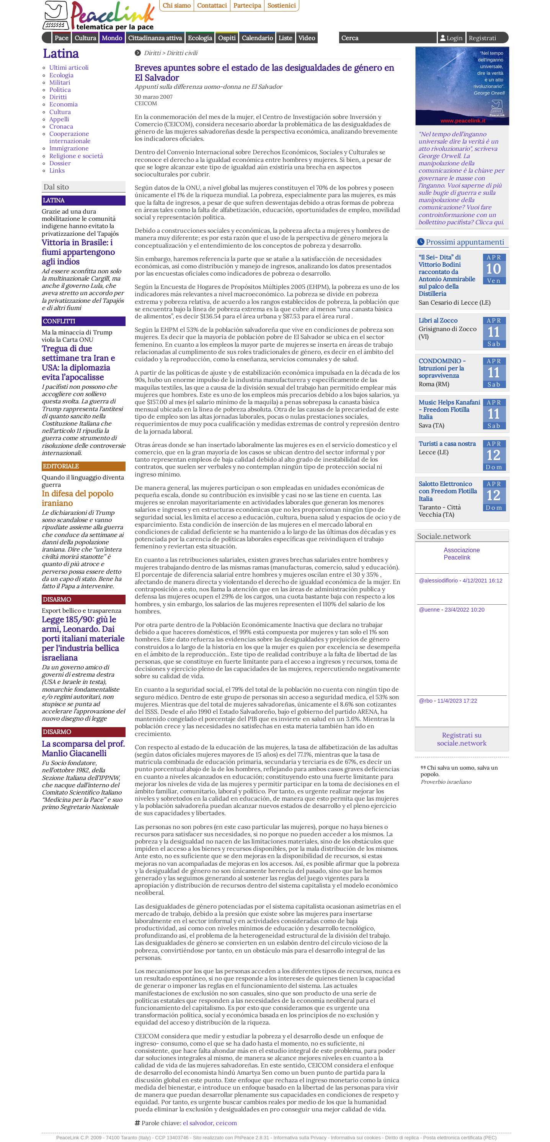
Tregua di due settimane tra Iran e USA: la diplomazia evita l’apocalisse (78, 362)
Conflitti (59, 321)
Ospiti (227, 38)
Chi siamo (177, 5)
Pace (62, 38)
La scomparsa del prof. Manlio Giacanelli (83, 749)
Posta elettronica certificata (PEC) (460, 1137)
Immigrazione (69, 148)
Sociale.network (444, 536)
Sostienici (282, 5)
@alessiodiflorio (438, 581)
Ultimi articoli (69, 67)
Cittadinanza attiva (155, 38)
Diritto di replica (402, 1137)
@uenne (429, 610)
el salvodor (198, 1123)
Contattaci (212, 5)
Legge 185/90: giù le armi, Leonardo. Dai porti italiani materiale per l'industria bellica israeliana (83, 638)
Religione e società (76, 156)
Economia (63, 104)
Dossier (60, 163)
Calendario (257, 38)
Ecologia (200, 38)
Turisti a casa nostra (447, 443)
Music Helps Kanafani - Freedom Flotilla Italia (449, 409)
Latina (61, 53)
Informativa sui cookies (356, 1137)
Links (57, 170)
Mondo (112, 38)
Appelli (59, 119)
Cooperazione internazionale (70, 137)
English (328, 37)
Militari (59, 82)
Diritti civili (181, 53)
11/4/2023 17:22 (457, 701)
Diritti (58, 97)
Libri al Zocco (438, 320)
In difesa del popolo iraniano (77, 498)
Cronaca (61, 126)
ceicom (226, 1123)
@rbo (425, 701)
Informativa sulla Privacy (300, 1137)
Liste (285, 38)
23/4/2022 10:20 (465, 610)
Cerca (349, 38)
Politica (60, 89)
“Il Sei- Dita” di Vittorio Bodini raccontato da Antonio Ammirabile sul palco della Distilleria (447, 275)
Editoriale (61, 466)
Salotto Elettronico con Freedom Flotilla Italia (448, 491)
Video (307, 38)
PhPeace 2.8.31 (251, 1137)
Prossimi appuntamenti (465, 241)
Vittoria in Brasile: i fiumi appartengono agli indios (78, 252)
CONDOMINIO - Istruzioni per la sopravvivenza (442, 368)
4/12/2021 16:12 (483, 581)
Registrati (482, 38)
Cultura (85, 38)
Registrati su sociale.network (461, 739)
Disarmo (57, 599)
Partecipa (247, 5)
